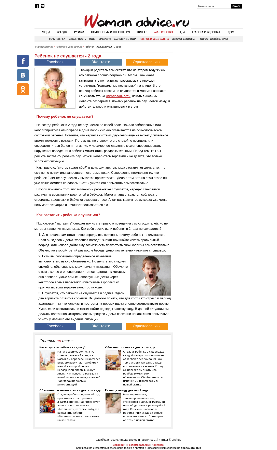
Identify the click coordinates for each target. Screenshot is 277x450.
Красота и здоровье (206, 32)
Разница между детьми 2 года (127, 390)
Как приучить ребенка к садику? (62, 347)
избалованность (118, 96)
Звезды (62, 32)
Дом (231, 32)
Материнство (163, 32)
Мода (46, 32)
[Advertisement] (208, 79)
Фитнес (142, 32)
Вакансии (119, 444)
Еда (182, 32)
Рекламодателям (138, 444)
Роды (92, 39)
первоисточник (191, 447)
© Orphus (175, 439)
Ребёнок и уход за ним (154, 39)
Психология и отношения (110, 32)
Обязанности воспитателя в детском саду (70, 390)
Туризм (79, 32)
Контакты (158, 444)
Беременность (77, 39)
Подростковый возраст (213, 39)
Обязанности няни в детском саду (130, 347)
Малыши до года (125, 39)
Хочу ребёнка (57, 39)
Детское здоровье (183, 39)
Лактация (105, 39)
